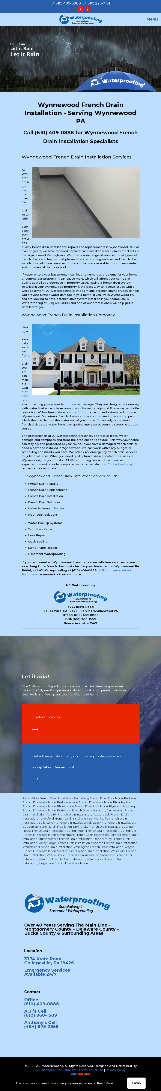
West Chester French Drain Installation (83, 851)
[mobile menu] (155, 19)
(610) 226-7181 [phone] (98, 3)
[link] (35, 729)
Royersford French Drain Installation (63, 818)
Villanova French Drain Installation (114, 843)
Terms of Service (90, 1070)
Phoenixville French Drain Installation (82, 806)
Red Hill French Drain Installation (69, 814)
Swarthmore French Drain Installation (83, 834)
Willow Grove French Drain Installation (73, 855)
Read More (105, 1083)
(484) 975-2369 (41, 1026)
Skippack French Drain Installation (111, 822)
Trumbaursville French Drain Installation (65, 838)
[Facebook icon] (73, 9)
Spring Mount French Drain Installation (93, 830)
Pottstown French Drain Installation (81, 810)
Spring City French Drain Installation (97, 826)
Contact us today (120, 464)
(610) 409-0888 (54, 133)
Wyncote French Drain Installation (62, 859)
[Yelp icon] (88, 9)
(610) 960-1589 (84, 619)
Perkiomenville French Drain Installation (84, 802)
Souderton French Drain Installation (47, 826)
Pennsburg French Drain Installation (98, 798)
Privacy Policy (115, 1070)
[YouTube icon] (80, 9)
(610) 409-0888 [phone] (67, 3)
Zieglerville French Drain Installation (63, 863)
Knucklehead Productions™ (56, 1070)
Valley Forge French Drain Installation (64, 843)
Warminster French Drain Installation (47, 847)
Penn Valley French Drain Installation (48, 798)
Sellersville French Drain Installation (63, 822)
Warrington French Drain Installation (98, 847)
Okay (136, 1083)
